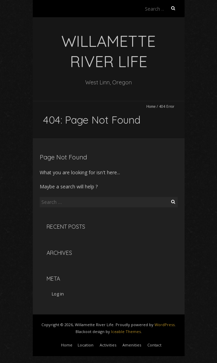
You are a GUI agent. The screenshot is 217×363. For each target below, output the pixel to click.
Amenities (131, 345)
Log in (58, 294)
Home (151, 106)
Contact (154, 345)
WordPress (165, 324)
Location (85, 345)
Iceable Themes (126, 331)
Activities (108, 345)
